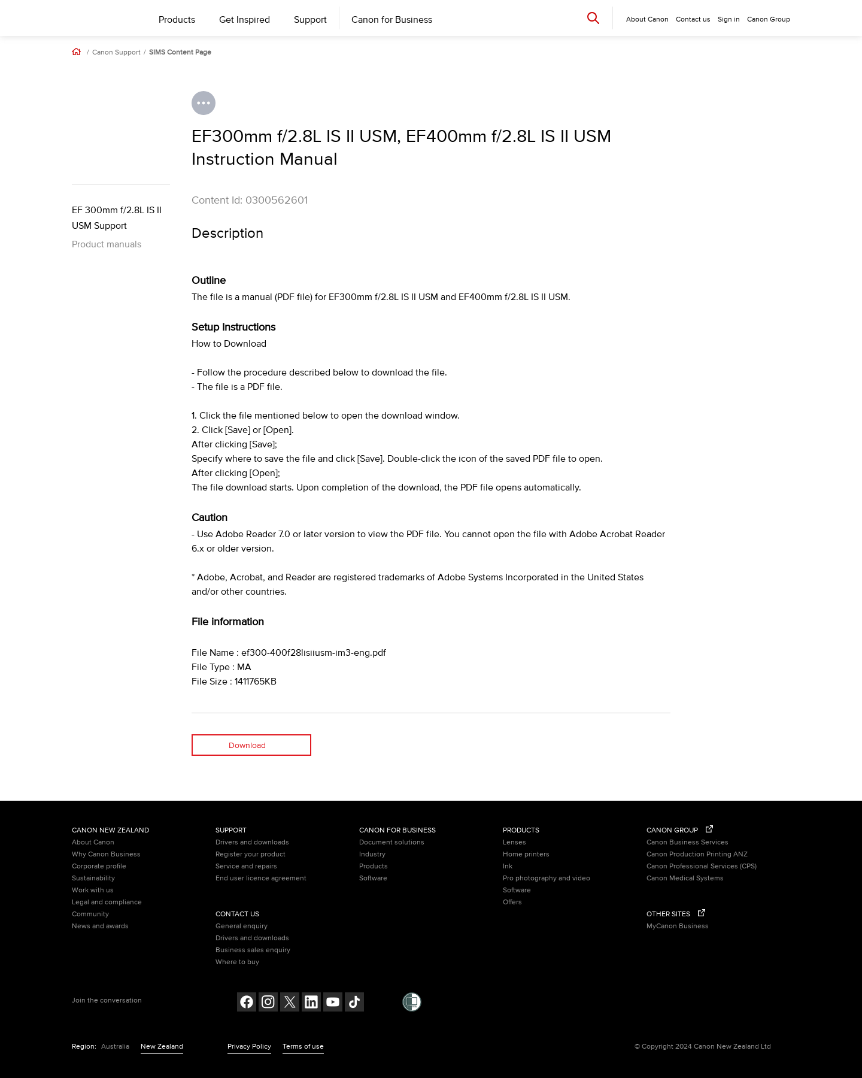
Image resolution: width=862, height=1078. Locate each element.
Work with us (93, 890)
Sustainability (93, 878)
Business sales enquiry (253, 950)
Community (90, 914)
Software (373, 878)
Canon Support (116, 52)
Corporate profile (99, 866)
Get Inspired (244, 20)
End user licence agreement (261, 878)
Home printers (526, 854)
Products (177, 20)
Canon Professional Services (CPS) (701, 866)
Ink (507, 866)
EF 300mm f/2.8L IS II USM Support (117, 218)
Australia (115, 1046)
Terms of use (303, 1046)
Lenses (514, 842)
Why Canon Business (106, 854)
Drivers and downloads (252, 842)
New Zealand (162, 1046)
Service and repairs (246, 866)
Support (310, 20)
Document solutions (391, 842)
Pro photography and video (546, 878)
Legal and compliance (107, 902)
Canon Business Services (687, 842)
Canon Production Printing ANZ (697, 854)
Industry (372, 854)
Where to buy (237, 962)
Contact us (693, 19)
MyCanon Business (677, 926)
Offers (512, 902)
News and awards (100, 926)
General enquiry (242, 926)
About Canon (93, 842)
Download (247, 745)
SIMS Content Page (180, 52)
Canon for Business (391, 20)
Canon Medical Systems (685, 878)
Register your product (251, 854)
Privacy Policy (249, 1046)
